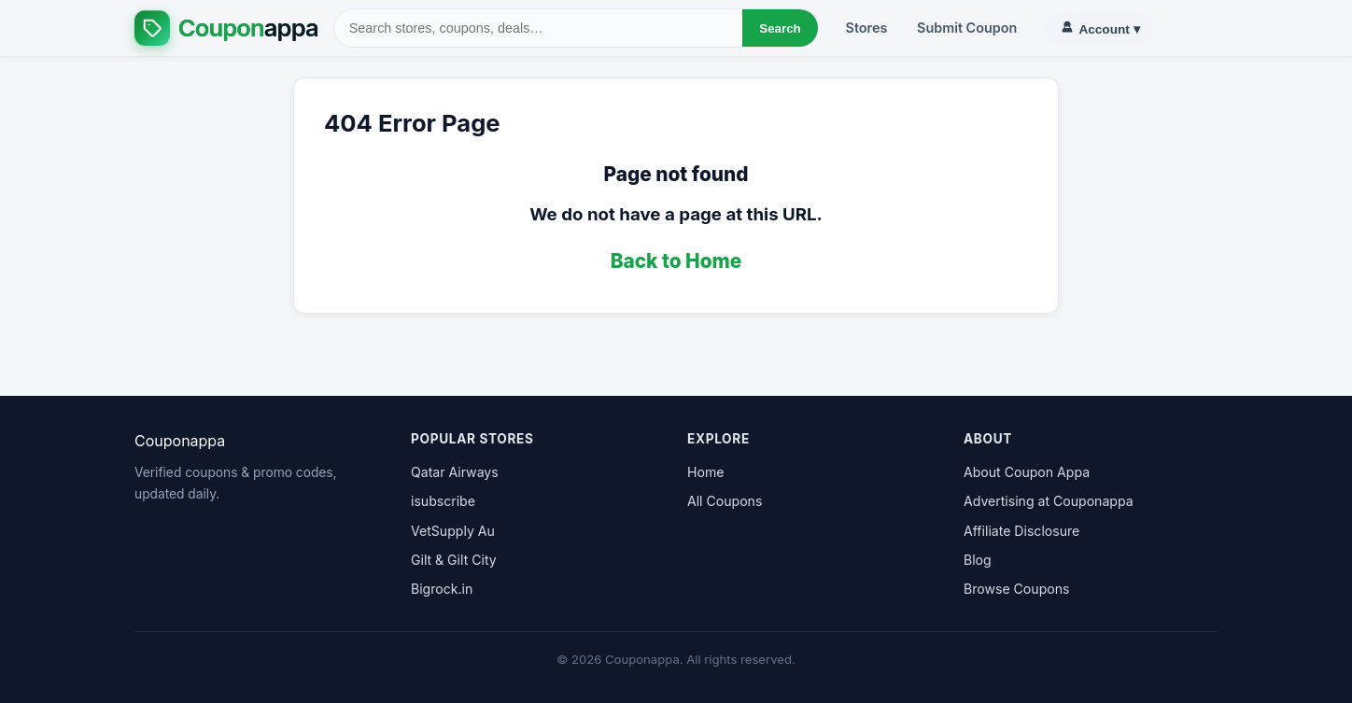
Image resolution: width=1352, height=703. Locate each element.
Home (705, 472)
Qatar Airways (455, 472)
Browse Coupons (1016, 589)
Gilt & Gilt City (454, 560)
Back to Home (676, 261)
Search (779, 28)
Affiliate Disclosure (1021, 531)
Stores (867, 27)
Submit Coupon (967, 27)
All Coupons (724, 501)
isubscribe (443, 501)
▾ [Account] (1099, 28)
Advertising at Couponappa (1049, 501)
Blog (978, 560)
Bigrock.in (441, 589)
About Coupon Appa (1027, 472)
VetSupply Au (453, 531)
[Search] (538, 28)
